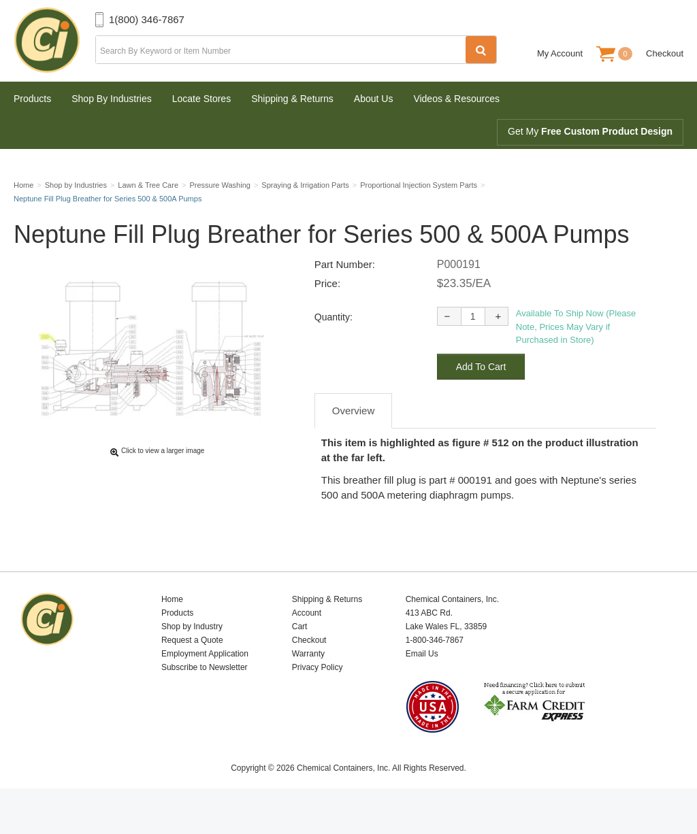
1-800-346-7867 (435, 672)
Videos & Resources (456, 98)
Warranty (308, 685)
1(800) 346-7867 (146, 19)
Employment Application (204, 685)
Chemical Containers (54, 41)
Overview (353, 442)
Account (306, 645)
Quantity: (333, 349)
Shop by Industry (192, 658)
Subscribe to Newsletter (204, 699)
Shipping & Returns (292, 98)
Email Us (422, 685)
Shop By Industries (111, 98)
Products (32, 98)
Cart (300, 658)
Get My (590, 131)
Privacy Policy (317, 699)
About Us (373, 98)
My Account (560, 53)
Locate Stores (201, 98)
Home (172, 631)
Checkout (664, 53)
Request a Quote (192, 672)
